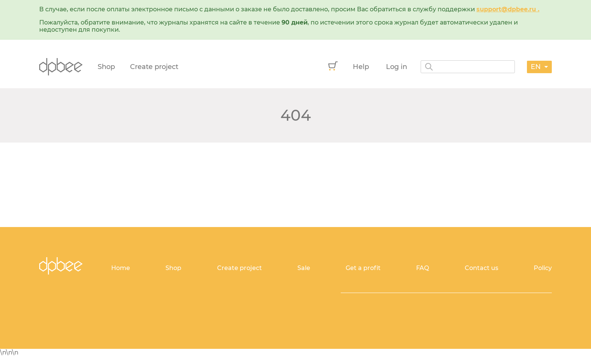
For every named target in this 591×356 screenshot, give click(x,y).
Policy (543, 268)
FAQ (422, 268)
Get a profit (363, 268)
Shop (106, 67)
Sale (303, 268)
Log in (396, 67)
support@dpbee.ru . (507, 9)
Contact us (481, 268)
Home (120, 268)
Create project (154, 67)
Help (361, 67)
